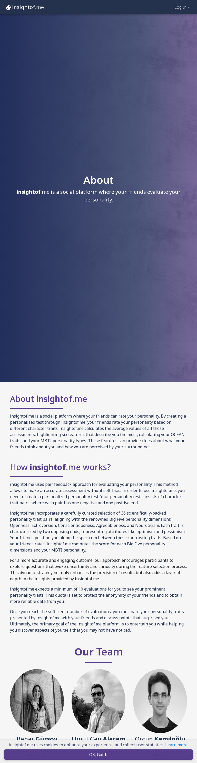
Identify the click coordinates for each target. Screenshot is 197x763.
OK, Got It (98, 755)
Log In (180, 7)
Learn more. (176, 745)
